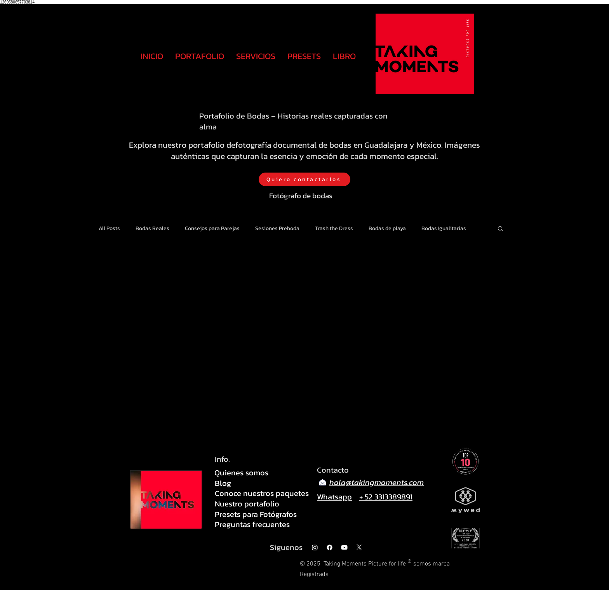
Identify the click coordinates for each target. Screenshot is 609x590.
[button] (500, 229)
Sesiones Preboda (277, 228)
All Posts (109, 228)
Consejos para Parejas (212, 228)
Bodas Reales (152, 228)
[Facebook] (329, 547)
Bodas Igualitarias (443, 228)
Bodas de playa (387, 228)
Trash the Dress (334, 228)
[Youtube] (344, 547)
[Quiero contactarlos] (304, 179)
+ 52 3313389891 (385, 497)
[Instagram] (314, 547)
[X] (359, 547)
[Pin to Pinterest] (474, 403)
